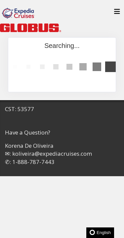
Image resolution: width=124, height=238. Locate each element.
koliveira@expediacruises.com (52, 153)
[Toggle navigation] (117, 13)
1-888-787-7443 (33, 162)
